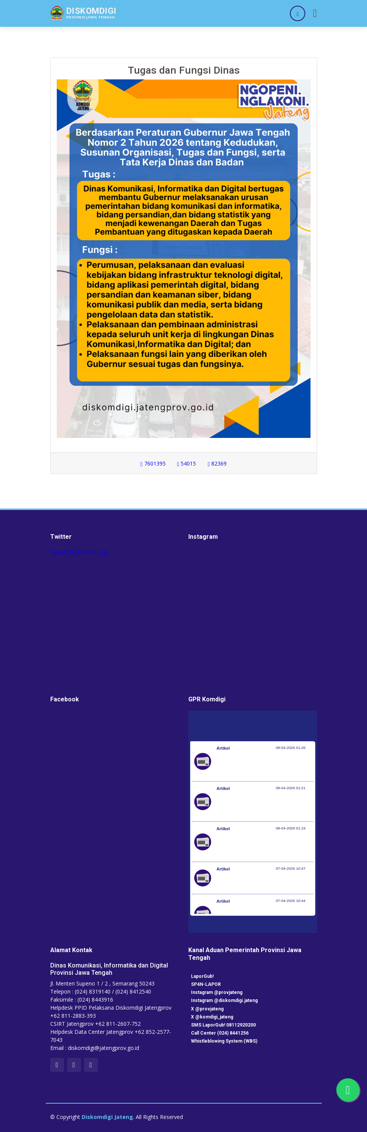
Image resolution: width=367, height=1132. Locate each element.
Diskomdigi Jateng (107, 1116)
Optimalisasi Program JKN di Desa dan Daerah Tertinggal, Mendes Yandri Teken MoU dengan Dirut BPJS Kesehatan (265, 845)
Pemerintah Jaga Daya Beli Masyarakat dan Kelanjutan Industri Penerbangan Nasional (264, 765)
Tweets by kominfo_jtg (78, 552)
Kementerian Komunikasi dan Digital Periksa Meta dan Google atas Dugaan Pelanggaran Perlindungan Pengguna (263, 805)
